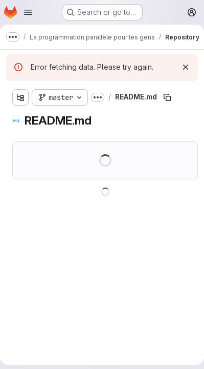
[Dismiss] (185, 67)
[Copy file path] (167, 97)
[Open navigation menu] (28, 12)
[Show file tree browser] (20, 97)
